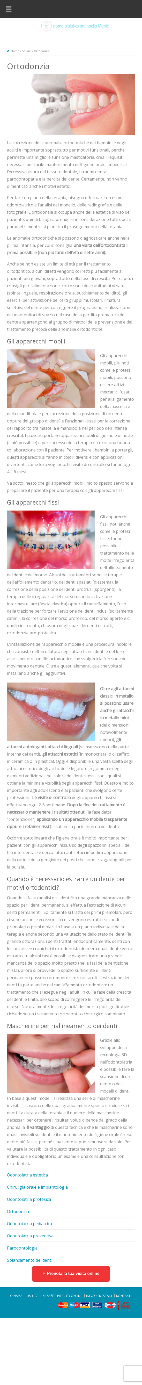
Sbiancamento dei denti (29, 1260)
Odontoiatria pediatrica (29, 1223)
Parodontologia (22, 1248)
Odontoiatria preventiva (30, 1236)
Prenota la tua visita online (73, 1273)
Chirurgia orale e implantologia (37, 1187)
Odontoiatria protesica (29, 1199)
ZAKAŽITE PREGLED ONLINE (62, 1296)
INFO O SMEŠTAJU (99, 1296)
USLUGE (32, 1296)
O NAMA (16, 1296)
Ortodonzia (18, 1211)
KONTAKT (123, 1296)
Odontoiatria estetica (27, 1175)
